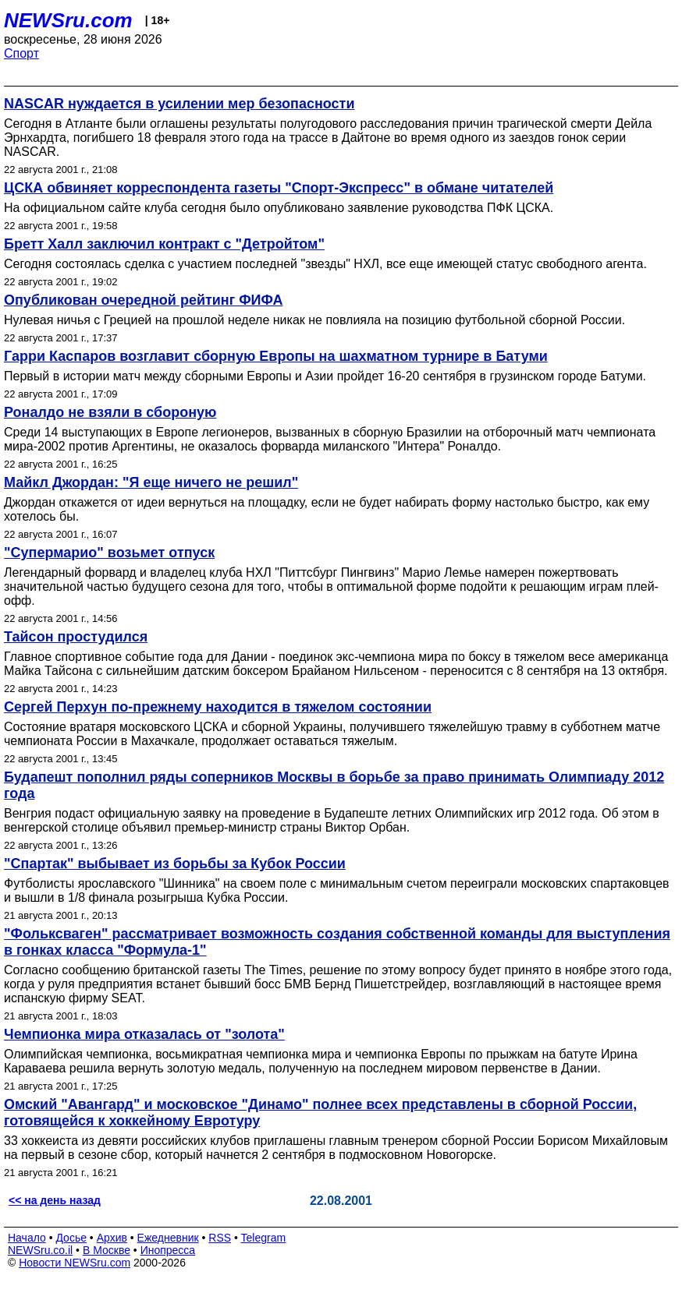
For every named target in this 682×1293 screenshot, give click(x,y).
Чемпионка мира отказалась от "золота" (144, 1034)
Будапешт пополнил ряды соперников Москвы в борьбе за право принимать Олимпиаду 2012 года (334, 785)
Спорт (21, 53)
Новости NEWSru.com (74, 1262)
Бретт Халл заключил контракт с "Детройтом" (164, 244)
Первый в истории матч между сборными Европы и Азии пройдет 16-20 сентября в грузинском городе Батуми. (325, 376)
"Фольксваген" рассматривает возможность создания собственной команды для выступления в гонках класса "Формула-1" (337, 942)
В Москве (106, 1250)
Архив (112, 1237)
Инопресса (168, 1250)
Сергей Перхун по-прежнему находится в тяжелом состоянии (218, 707)
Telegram (263, 1237)
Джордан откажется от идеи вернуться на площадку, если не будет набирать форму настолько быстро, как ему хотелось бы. (326, 509)
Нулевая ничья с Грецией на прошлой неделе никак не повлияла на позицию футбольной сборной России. (314, 320)
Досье (71, 1237)
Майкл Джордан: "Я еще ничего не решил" (151, 482)
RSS (219, 1237)
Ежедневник (168, 1237)
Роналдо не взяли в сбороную (110, 412)
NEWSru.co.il (40, 1250)
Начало (27, 1237)
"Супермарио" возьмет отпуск (109, 552)
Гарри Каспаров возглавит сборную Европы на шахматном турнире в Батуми (276, 356)
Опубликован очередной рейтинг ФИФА (143, 300)
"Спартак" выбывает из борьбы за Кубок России (175, 863)
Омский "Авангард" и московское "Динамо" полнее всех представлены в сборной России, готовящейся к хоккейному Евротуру (320, 1113)
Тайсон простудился (75, 637)
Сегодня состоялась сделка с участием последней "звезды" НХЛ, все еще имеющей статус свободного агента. (325, 263)
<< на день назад (55, 1200)
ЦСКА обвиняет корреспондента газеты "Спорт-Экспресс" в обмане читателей (278, 188)
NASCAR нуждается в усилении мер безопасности (179, 103)
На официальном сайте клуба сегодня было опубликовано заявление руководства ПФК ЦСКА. (278, 207)
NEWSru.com (68, 20)
